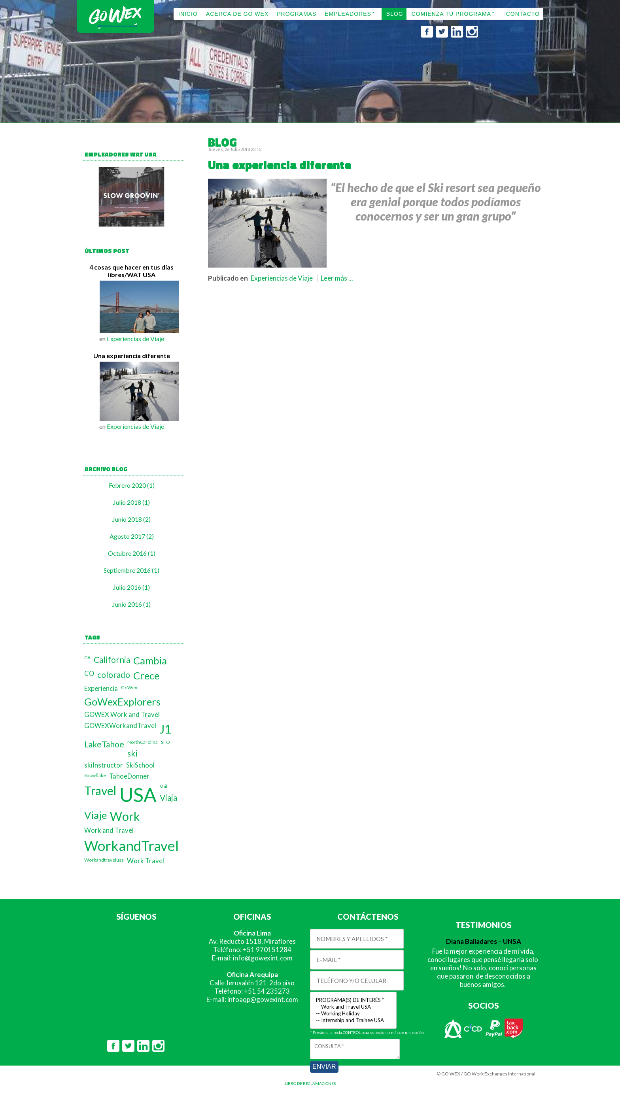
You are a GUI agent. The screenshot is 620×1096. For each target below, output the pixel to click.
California (112, 659)
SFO (165, 742)
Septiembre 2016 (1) (131, 570)
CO (89, 673)
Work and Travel (109, 830)
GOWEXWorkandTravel (120, 726)
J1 (165, 729)
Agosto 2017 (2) (132, 536)
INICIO (188, 14)
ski (132, 753)
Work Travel (145, 861)
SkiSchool (140, 765)
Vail (163, 786)
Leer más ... (337, 278)
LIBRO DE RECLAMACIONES (310, 1083)
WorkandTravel (131, 846)
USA (138, 794)
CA (87, 657)
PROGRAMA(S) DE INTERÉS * (353, 1000)
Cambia (150, 660)
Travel (100, 790)
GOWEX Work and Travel (122, 715)
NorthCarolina (142, 742)
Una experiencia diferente (131, 355)
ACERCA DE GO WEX (237, 14)
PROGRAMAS (296, 14)
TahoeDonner (129, 776)
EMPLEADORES (348, 14)
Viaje (95, 815)
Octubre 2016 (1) (131, 553)
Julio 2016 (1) (131, 587)
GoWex (129, 687)
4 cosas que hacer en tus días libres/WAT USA (131, 270)
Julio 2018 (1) (131, 502)
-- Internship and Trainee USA (353, 1020)
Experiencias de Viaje (135, 338)
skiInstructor (103, 765)
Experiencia (101, 688)
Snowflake (95, 775)
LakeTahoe (104, 744)
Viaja (168, 797)
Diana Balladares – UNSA (483, 941)
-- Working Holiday (353, 1013)
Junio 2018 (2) (131, 519)
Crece (146, 675)
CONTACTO (523, 14)
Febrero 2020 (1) (132, 485)
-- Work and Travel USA (353, 1007)
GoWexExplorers (122, 701)
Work (125, 816)
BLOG (394, 14)
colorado (113, 674)
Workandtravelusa (104, 860)
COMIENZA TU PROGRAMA (451, 14)
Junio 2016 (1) (131, 604)
